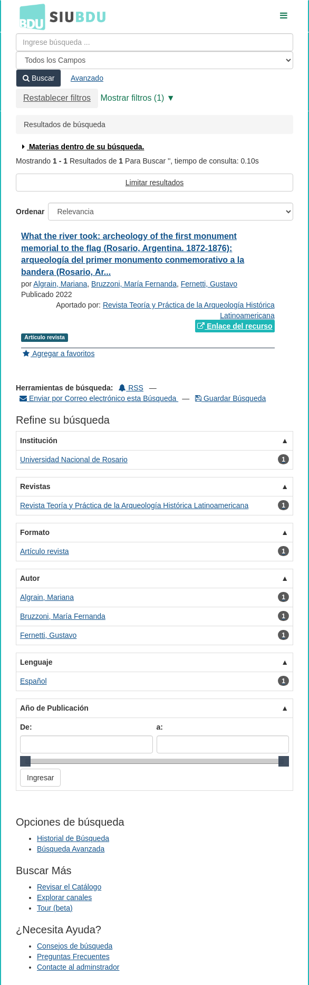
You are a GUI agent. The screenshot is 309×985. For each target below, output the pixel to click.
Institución (38, 440)
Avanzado (87, 78)
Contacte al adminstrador (78, 967)
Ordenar (30, 211)
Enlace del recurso (234, 326)
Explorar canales (64, 897)
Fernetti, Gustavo (209, 284)
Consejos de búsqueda (74, 946)
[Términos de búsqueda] (154, 42)
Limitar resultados (154, 182)
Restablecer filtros (57, 97)
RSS (131, 388)
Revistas (35, 486)
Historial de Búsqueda (73, 838)
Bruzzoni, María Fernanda (134, 284)
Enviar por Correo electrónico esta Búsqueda (99, 398)
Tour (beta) (55, 908)
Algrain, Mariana (60, 284)
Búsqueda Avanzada (70, 849)
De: (26, 727)
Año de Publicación (54, 708)
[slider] (25, 761)
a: (160, 727)
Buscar (38, 78)
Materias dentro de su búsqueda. (82, 146)
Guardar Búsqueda (230, 398)
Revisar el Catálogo (69, 887)
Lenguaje (36, 662)
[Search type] (154, 60)
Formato (35, 532)
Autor (30, 578)
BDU (29, 16)
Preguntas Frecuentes (73, 956)
